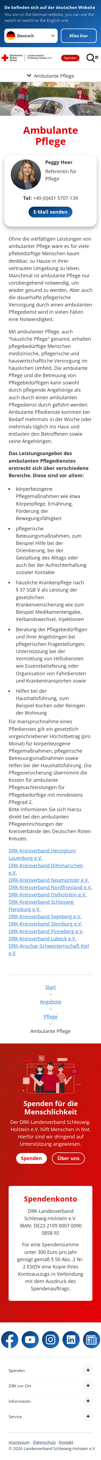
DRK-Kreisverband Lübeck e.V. (42, 938)
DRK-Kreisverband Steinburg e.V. (45, 923)
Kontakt (66, 1442)
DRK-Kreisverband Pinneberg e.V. (46, 931)
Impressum (19, 1442)
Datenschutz (44, 1442)
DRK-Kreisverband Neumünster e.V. (49, 880)
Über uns (68, 1158)
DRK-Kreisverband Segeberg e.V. (45, 916)
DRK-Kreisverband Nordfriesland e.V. (50, 887)
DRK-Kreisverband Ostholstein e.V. (48, 894)
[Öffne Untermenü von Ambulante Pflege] (50, 75)
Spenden (70, 58)
